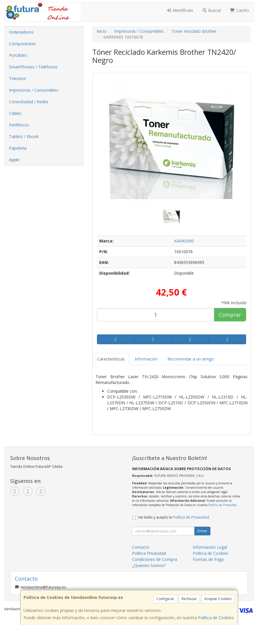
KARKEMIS (184, 241)
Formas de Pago (208, 559)
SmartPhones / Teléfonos (33, 67)
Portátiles (18, 55)
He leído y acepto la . (174, 517)
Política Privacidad (149, 553)
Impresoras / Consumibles (33, 90)
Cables (15, 113)
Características (111, 359)
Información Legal (210, 547)
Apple (14, 159)
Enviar (202, 530)
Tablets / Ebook (24, 136)
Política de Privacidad (222, 505)
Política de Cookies (216, 617)
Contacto (140, 547)
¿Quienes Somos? (149, 565)
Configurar (165, 598)
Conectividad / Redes (28, 101)
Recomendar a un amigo (190, 359)
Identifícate (179, 10)
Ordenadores (21, 32)
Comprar (230, 314)
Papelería (17, 148)
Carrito (239, 10)
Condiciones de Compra (154, 559)
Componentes (22, 43)
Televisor (17, 78)
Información (146, 359)
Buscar (211, 10)
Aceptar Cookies (218, 598)
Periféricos (19, 125)
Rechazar (189, 598)
